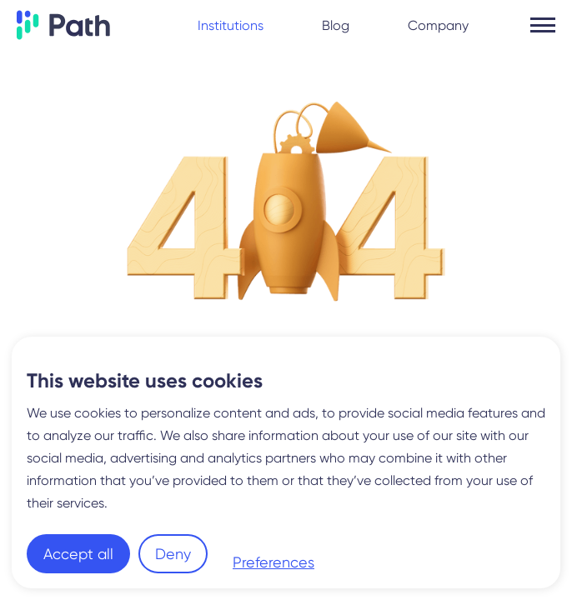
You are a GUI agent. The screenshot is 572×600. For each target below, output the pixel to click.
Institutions (230, 25)
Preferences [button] (273, 562)
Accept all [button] (78, 553)
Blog (335, 25)
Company (438, 25)
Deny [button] (173, 553)
